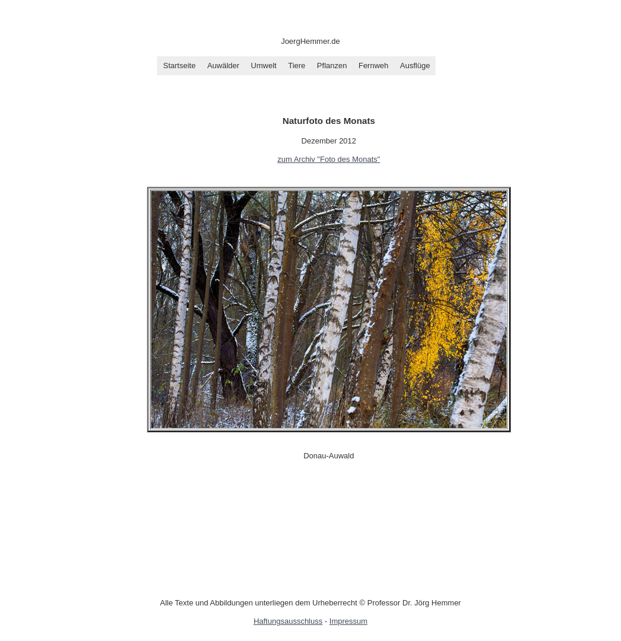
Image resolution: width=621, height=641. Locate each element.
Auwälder (223, 65)
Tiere (296, 65)
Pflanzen (332, 65)
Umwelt (263, 65)
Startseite (179, 65)
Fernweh (373, 65)
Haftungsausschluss (288, 621)
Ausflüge (415, 65)
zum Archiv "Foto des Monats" (328, 159)
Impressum (348, 621)
